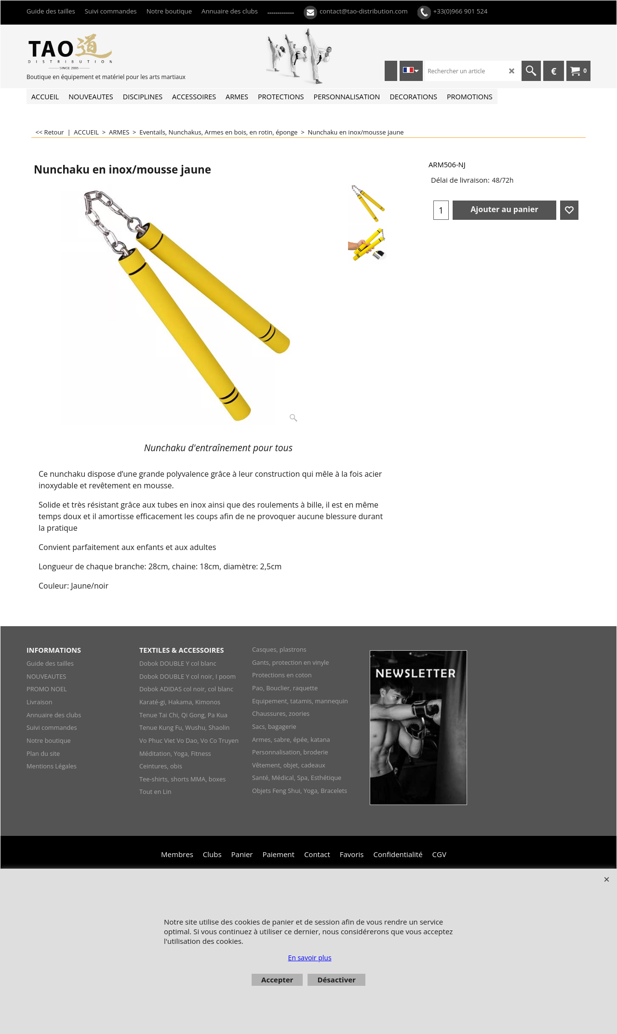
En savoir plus (309, 957)
